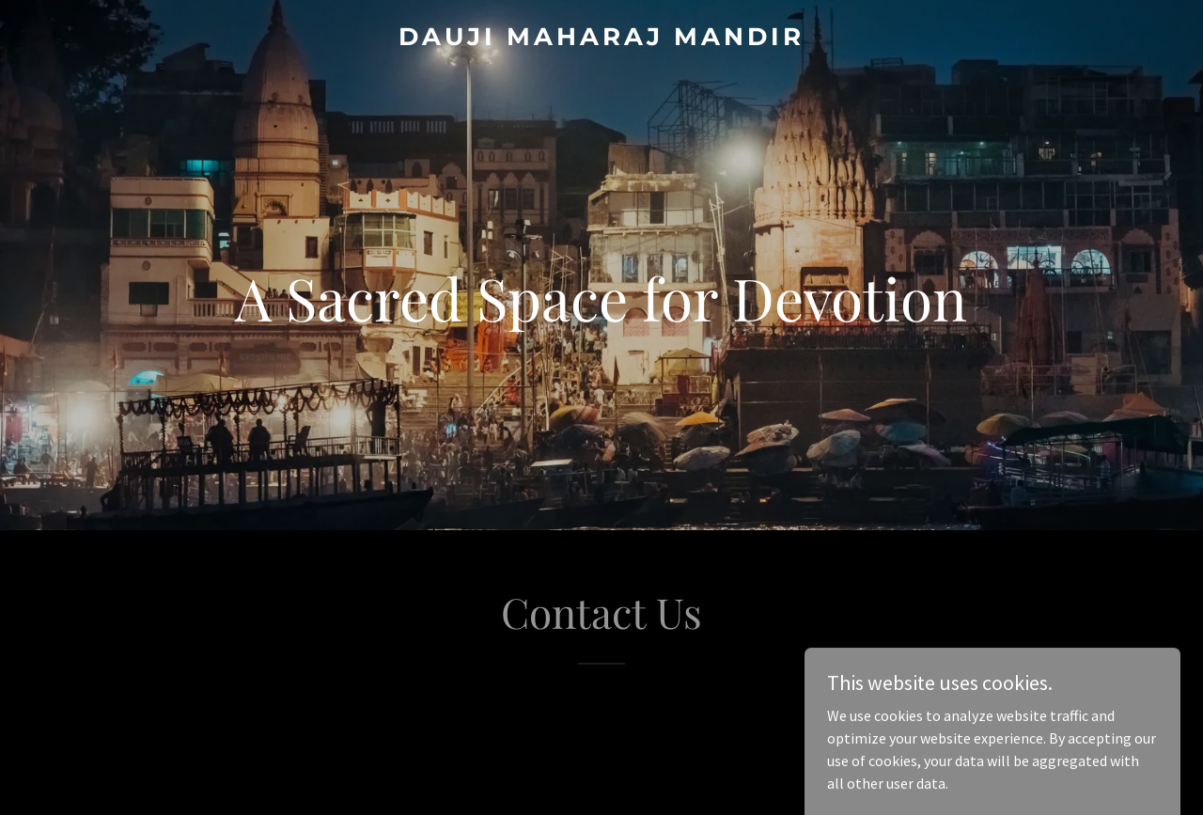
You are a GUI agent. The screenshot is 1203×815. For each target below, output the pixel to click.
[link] (602, 39)
